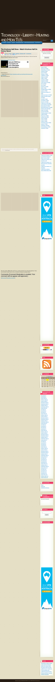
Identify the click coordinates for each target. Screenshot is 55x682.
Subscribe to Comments (11, 277)
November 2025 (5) (44, 404)
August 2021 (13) (44, 467)
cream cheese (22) (44, 82)
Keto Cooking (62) (44, 105)
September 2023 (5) (45, 438)
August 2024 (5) (44, 423)
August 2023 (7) (44, 440)
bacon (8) (43, 72)
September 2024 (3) (45, 422)
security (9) (43, 124)
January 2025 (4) (44, 416)
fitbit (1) (42, 88)
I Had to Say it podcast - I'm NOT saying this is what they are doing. (46, 163)
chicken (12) (43, 76)
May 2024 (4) (43, 427)
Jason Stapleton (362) (45, 104)
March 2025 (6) (44, 413)
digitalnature (38, 680)
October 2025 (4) (44, 405)
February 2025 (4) (44, 415)
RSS (45, 67)
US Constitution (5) (44, 126)
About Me (43, 486)
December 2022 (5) (44, 451)
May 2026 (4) (43, 395)
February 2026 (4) (44, 399)
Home (42, 485)
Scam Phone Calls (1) (45, 122)
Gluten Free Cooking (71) (45, 92)
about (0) (43, 67)
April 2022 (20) (44, 462)
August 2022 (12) (44, 456)
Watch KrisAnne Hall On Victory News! (8, 59)
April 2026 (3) (43, 397)
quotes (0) (43, 119)
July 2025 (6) (43, 409)
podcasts (17, 53)
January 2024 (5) (44, 433)
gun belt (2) (43, 99)
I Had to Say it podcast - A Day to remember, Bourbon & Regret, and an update (46, 157)
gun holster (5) (44, 100)
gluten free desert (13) (45, 94)
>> (52, 376)
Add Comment (3, 277)
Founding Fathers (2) (45, 89)
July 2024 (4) (43, 424)
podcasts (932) (44, 117)
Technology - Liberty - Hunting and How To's (25, 37)
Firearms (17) (43, 86)
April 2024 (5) (43, 429)
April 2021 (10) (44, 473)
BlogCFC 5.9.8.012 (18, 680)
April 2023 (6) (43, 445)
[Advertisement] (14, 14)
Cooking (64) (43, 81)
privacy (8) (43, 118)
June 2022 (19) (44, 459)
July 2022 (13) (43, 458)
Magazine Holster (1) (45, 112)
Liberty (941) (43, 110)
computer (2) (43, 79)
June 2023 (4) (43, 442)
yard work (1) (43, 128)
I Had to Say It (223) (44, 103)
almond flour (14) (44, 69)
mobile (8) (43, 114)
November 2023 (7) (44, 435)
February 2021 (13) (44, 476)
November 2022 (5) (44, 452)
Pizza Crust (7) (43, 115)
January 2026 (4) (44, 401)
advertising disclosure (45, 487)
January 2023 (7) (44, 449)
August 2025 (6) (44, 408)
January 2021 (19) (44, 477)
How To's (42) (43, 101)
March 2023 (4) (44, 446)
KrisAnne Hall (22, 53)
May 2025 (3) (43, 412)
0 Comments (28, 53)
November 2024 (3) (44, 419)
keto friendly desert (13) (45, 107)
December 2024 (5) (44, 417)
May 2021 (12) (44, 471)
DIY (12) (42, 83)
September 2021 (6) (45, 466)
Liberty (13, 53)
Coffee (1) (43, 78)
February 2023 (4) (44, 448)
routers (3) (43, 121)
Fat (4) (42, 85)
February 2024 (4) (44, 431)
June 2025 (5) (43, 410)
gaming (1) (43, 90)
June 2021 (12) (44, 470)
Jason (10, 53)
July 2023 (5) (43, 441)
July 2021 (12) (43, 469)
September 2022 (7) (45, 455)
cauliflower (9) (44, 75)
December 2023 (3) (44, 434)
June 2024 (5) (43, 426)
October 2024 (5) (44, 420)
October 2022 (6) (44, 453)
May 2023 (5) (43, 444)
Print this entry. (7, 150)
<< (46, 376)
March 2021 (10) (44, 474)
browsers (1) (43, 74)
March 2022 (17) (44, 463)
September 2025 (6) (45, 406)
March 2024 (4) (44, 430)
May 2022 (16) (44, 460)
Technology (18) (44, 125)
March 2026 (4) (44, 398)
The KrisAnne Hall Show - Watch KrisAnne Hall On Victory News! (19, 50)
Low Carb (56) (43, 111)
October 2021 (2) (44, 465)
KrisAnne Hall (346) (44, 108)
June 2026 (49, 376)
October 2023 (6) (44, 437)
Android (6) (43, 71)
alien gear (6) (43, 68)
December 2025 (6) (44, 402)
